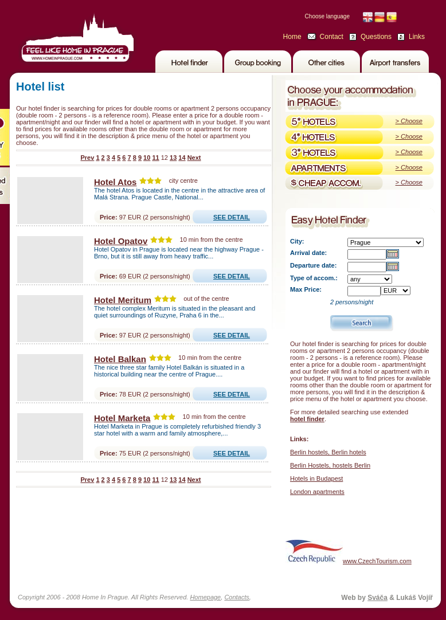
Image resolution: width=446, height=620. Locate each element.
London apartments (317, 491)
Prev (87, 157)
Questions (376, 37)
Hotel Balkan (120, 359)
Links (417, 37)
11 (155, 157)
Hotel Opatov (120, 241)
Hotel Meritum (122, 300)
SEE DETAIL (231, 217)
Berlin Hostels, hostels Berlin (330, 465)
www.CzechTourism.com (348, 551)
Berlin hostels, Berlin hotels (328, 452)
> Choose (409, 120)
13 (173, 157)
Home (292, 37)
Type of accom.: (314, 277)
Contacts (236, 597)
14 (181, 157)
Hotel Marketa (122, 418)
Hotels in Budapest (316, 478)
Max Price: (306, 289)
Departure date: (313, 265)
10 (146, 157)
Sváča (377, 598)
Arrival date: (308, 252)
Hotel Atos (115, 182)
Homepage (205, 597)
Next (194, 157)
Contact (331, 37)
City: (297, 241)
